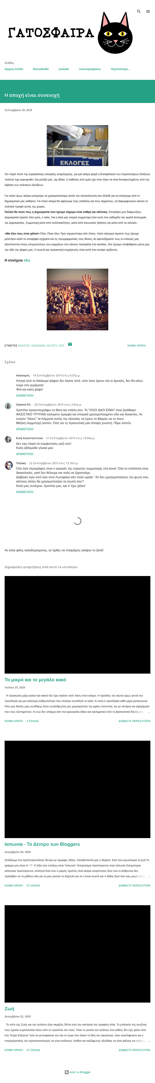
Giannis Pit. (23, 404)
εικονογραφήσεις (90, 69)
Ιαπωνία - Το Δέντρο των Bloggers (42, 844)
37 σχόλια (33, 885)
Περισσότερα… (120, 69)
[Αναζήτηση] (139, 7)
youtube (64, 69)
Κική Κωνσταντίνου (29, 438)
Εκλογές (24, 345)
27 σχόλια (33, 1050)
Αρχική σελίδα (14, 69)
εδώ (27, 260)
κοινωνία (38, 345)
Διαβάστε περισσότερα (134, 721)
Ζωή (9, 1008)
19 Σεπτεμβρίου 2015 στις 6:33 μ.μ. (56, 375)
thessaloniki (41, 69)
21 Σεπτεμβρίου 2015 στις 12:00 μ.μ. (70, 438)
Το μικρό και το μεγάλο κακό (35, 679)
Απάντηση (24, 395)
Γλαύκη (21, 463)
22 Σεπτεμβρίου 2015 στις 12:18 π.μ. (53, 463)
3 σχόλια (32, 721)
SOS (61, 345)
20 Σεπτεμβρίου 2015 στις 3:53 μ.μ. (58, 404)
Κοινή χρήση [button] (137, 345)
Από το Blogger (77, 1072)
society (52, 345)
